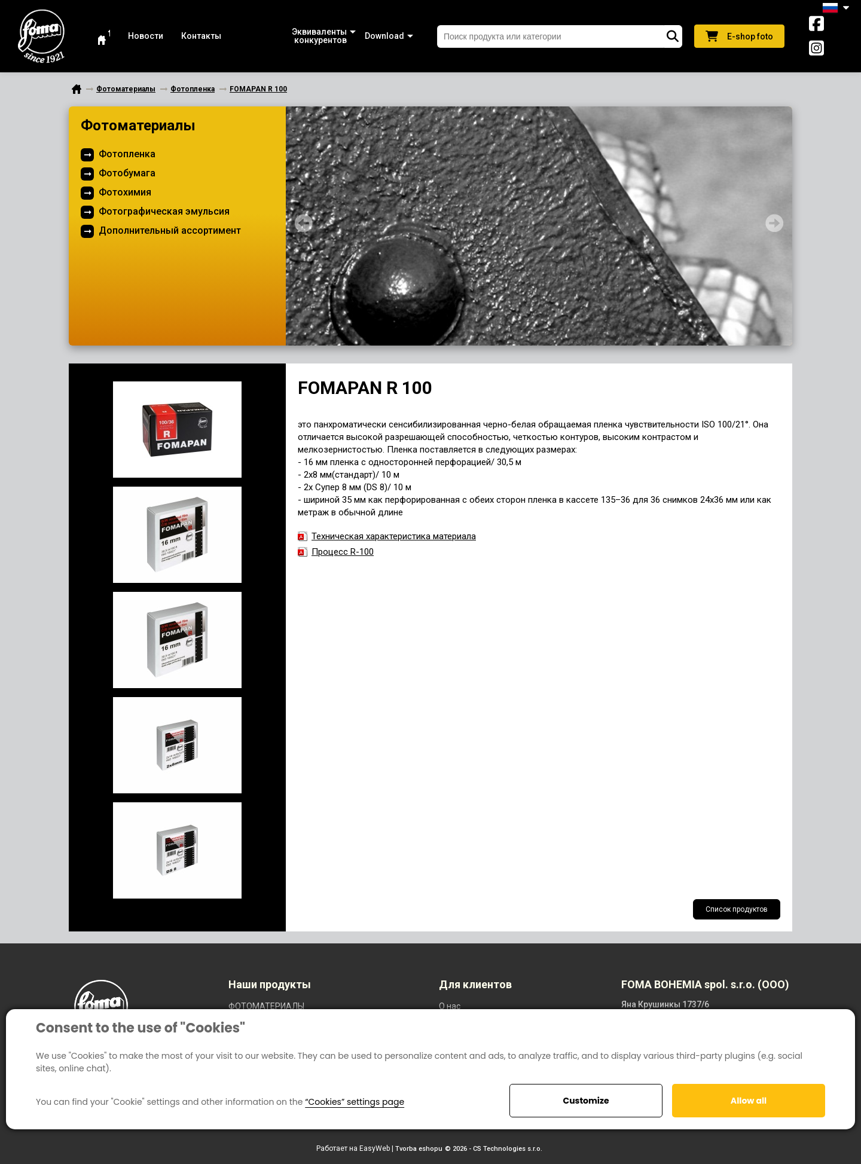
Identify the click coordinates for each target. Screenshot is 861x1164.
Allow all (749, 1101)
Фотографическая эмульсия (164, 211)
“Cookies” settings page (354, 1102)
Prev (304, 223)
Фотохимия (125, 192)
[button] (293, 36)
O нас (449, 1006)
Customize (586, 1101)
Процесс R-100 (343, 552)
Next (774, 223)
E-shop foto (739, 36)
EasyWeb (374, 1148)
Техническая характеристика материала (394, 536)
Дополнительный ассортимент (170, 230)
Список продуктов (737, 909)
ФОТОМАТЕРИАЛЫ (266, 1006)
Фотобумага (127, 173)
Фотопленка (127, 154)
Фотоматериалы (138, 125)
